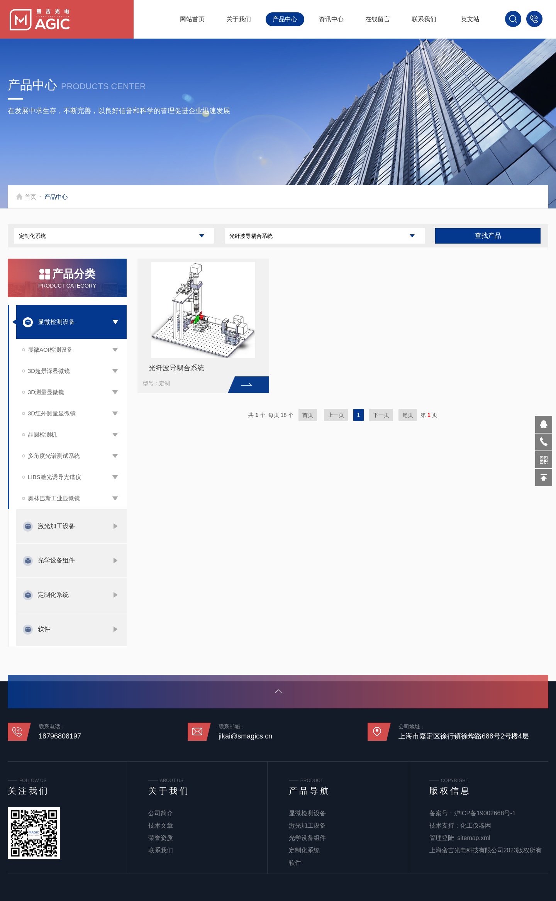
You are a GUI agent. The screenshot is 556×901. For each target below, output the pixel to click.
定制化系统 (53, 594)
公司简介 (160, 813)
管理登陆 (441, 838)
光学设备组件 (56, 560)
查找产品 (488, 235)
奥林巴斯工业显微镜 (54, 498)
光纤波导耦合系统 (176, 368)
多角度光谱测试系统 (54, 455)
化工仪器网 (475, 825)
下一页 (381, 415)
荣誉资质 (160, 838)
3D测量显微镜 (46, 392)
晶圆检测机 (42, 434)
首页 (31, 196)
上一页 (336, 415)
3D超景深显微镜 (49, 371)
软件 (44, 629)
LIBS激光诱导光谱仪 (54, 477)
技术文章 (160, 825)
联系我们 (424, 19)
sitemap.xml (474, 838)
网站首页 (192, 19)
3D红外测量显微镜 (52, 413)
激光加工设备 (56, 526)
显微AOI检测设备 (50, 349)
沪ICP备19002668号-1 (485, 813)
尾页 (407, 415)
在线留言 (377, 19)
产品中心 (285, 19)
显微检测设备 (56, 321)
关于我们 (238, 19)
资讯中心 (331, 19)
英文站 (470, 19)
